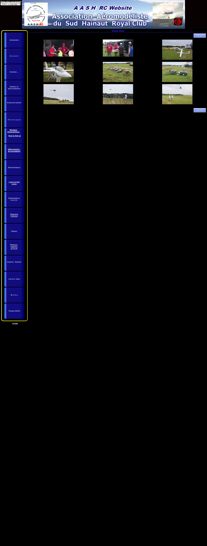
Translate (36, 4)
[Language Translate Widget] (10, 3)
